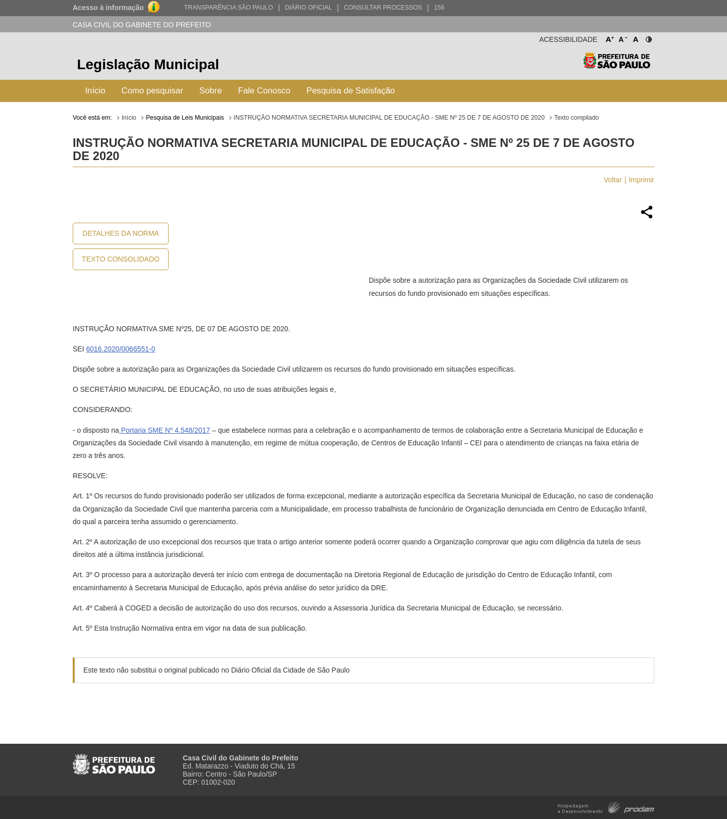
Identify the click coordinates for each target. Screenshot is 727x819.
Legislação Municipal (148, 64)
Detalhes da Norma (120, 233)
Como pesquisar (152, 90)
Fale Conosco (264, 90)
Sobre (210, 90)
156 (439, 7)
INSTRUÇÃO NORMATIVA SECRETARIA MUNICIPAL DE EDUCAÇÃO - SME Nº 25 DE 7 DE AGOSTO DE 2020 (389, 117)
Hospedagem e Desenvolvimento (606, 806)
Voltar (613, 180)
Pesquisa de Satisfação (350, 90)
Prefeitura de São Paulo (616, 66)
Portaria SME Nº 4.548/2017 (164, 430)
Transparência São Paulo (228, 7)
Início (95, 90)
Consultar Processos (383, 7)
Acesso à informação (108, 7)
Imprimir (641, 180)
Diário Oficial (308, 7)
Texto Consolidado (121, 259)
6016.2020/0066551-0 (120, 349)
